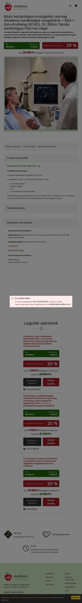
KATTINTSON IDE (40, 301)
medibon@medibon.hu (59, 304)
